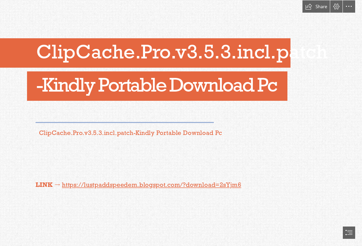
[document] (181, 123)
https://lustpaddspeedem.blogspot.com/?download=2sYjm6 (151, 185)
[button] (316, 6)
